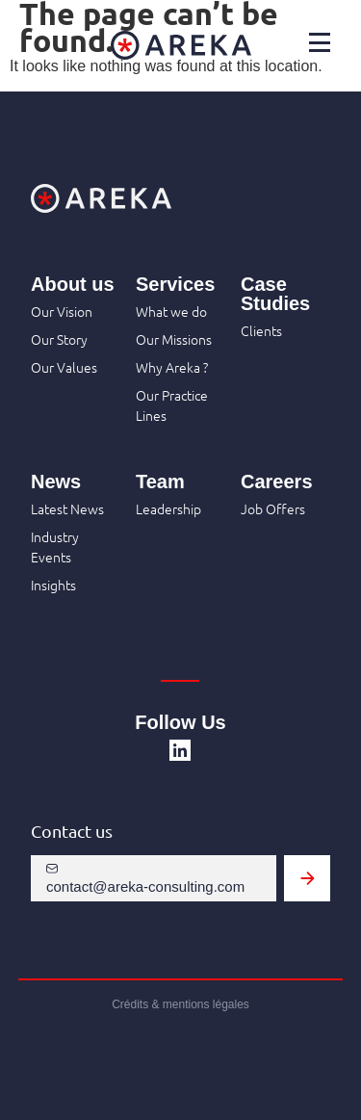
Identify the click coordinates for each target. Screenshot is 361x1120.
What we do (171, 311)
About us (73, 284)
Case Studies (275, 293)
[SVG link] (180, 750)
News (56, 481)
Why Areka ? (172, 367)
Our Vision (61, 311)
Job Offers (273, 508)
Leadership (168, 508)
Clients (261, 330)
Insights (53, 584)
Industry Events (55, 546)
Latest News (67, 508)
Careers (277, 481)
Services (175, 284)
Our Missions (174, 339)
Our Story (59, 339)
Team (160, 481)
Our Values (64, 367)
